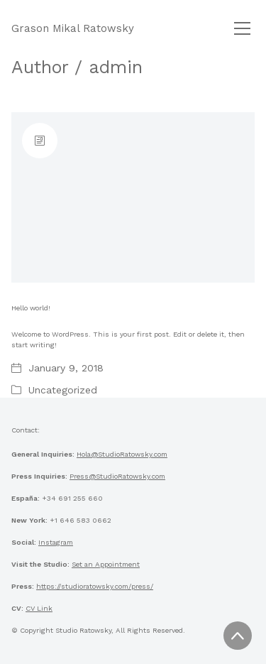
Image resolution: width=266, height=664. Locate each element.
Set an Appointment (106, 564)
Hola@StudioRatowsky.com (122, 454)
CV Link (39, 608)
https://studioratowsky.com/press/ (94, 586)
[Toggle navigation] (242, 28)
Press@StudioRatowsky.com (117, 476)
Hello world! (30, 308)
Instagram (55, 542)
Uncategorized (62, 390)
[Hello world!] (133, 197)
